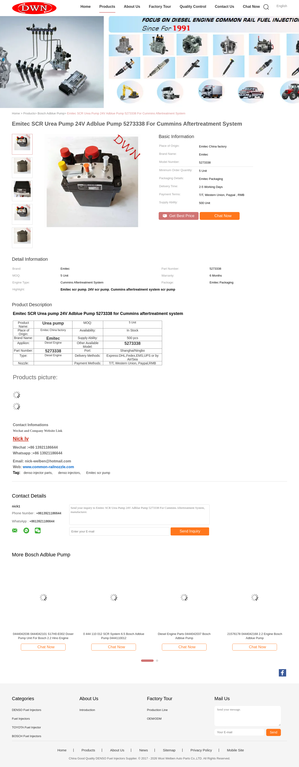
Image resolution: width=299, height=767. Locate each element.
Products (107, 6)
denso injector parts (38, 473)
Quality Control (193, 6)
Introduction (87, 710)
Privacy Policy (201, 750)
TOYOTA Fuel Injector (26, 727)
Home (85, 6)
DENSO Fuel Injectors (26, 710)
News (143, 750)
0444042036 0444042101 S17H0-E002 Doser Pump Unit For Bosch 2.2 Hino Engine (43, 636)
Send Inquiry (190, 531)
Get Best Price (178, 216)
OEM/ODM (154, 718)
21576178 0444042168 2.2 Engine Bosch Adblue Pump (254, 636)
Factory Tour (160, 6)
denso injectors (69, 473)
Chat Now (251, 6)
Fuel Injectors (21, 718)
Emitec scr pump (98, 473)
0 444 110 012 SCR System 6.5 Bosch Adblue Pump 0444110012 (113, 636)
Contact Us (224, 6)
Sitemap (169, 750)
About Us (132, 6)
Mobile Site (235, 750)
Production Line (157, 710)
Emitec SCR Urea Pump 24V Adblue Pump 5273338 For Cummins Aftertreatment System (126, 113)
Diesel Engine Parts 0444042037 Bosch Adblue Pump (184, 636)
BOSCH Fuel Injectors (26, 736)
